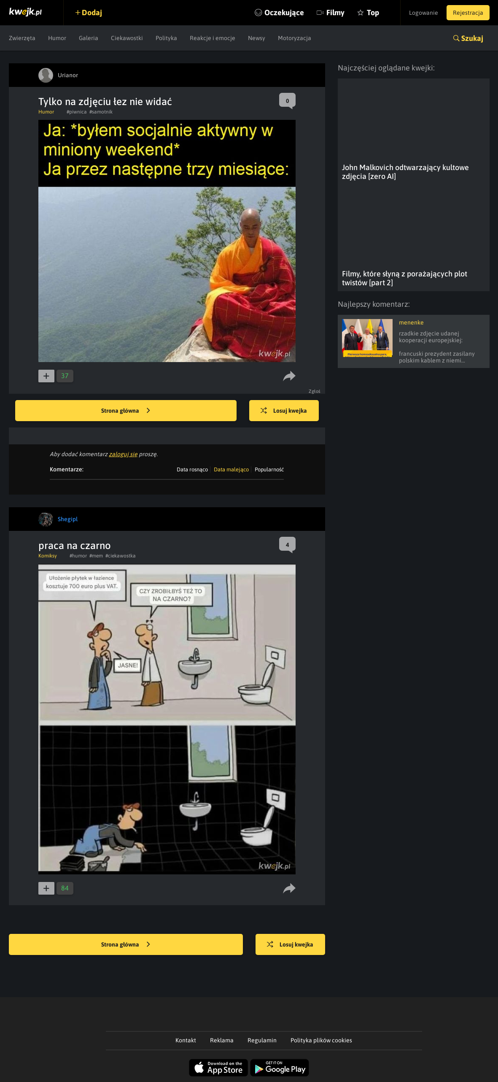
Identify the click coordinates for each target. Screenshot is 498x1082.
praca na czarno (74, 545)
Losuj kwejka (284, 411)
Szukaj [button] (472, 38)
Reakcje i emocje (212, 38)
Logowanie (423, 12)
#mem (96, 556)
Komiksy (47, 556)
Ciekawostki (127, 38)
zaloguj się (123, 454)
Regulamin (262, 1040)
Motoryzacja (294, 38)
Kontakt (185, 1040)
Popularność (269, 469)
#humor (78, 556)
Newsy (256, 38)
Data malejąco (231, 469)
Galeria (88, 38)
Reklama (222, 1040)
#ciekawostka (120, 556)
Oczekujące (284, 12)
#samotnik (101, 112)
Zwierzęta (22, 38)
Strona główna (125, 411)
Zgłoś (315, 391)
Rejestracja (468, 12)
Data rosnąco (192, 469)
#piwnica (77, 112)
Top (373, 12)
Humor (57, 38)
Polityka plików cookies (321, 1040)
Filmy (335, 12)
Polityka (166, 38)
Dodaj (92, 12)
